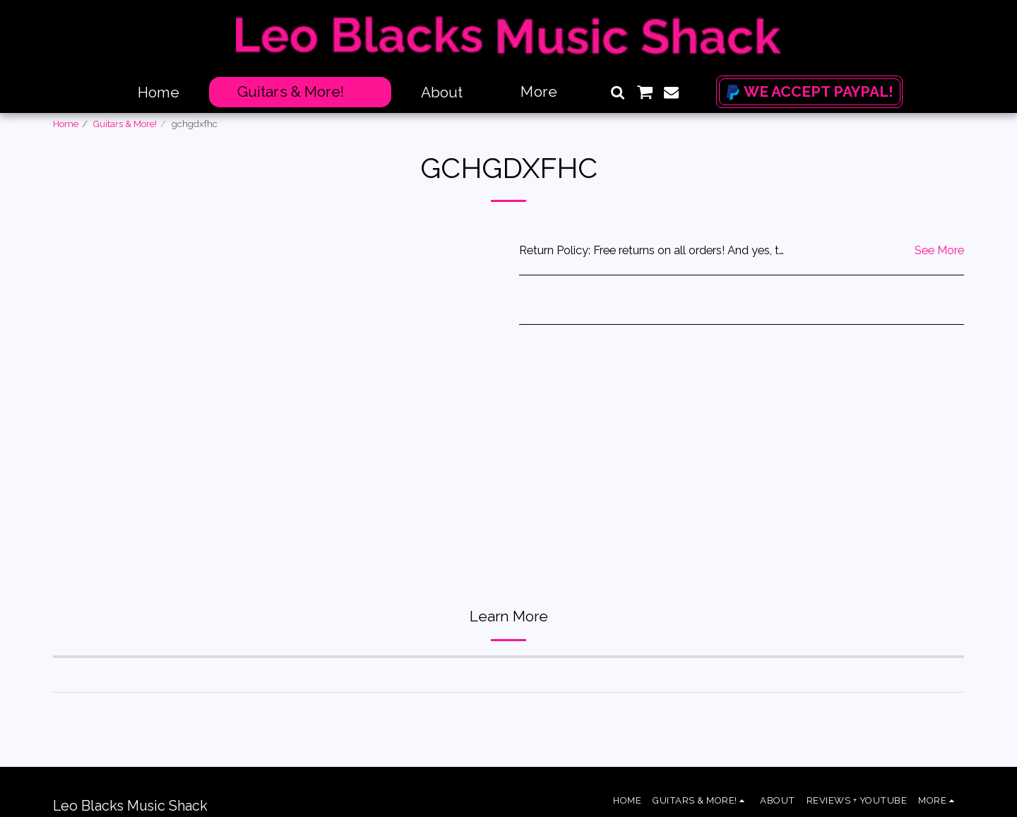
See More (939, 250)
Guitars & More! (125, 124)
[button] (617, 92)
